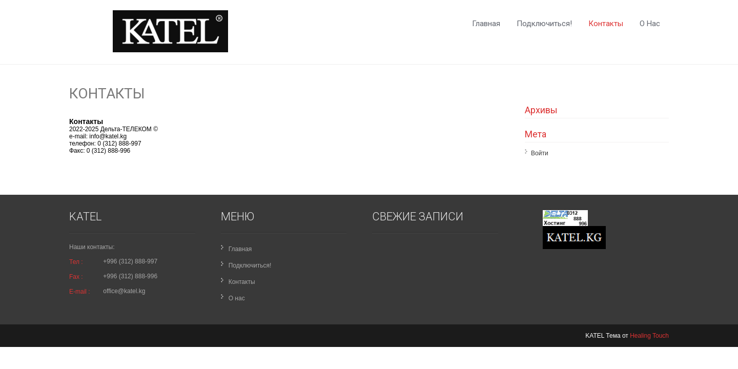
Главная (486, 23)
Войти (539, 153)
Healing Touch (649, 335)
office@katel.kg (124, 291)
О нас (650, 23)
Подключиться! (544, 23)
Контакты (605, 23)
